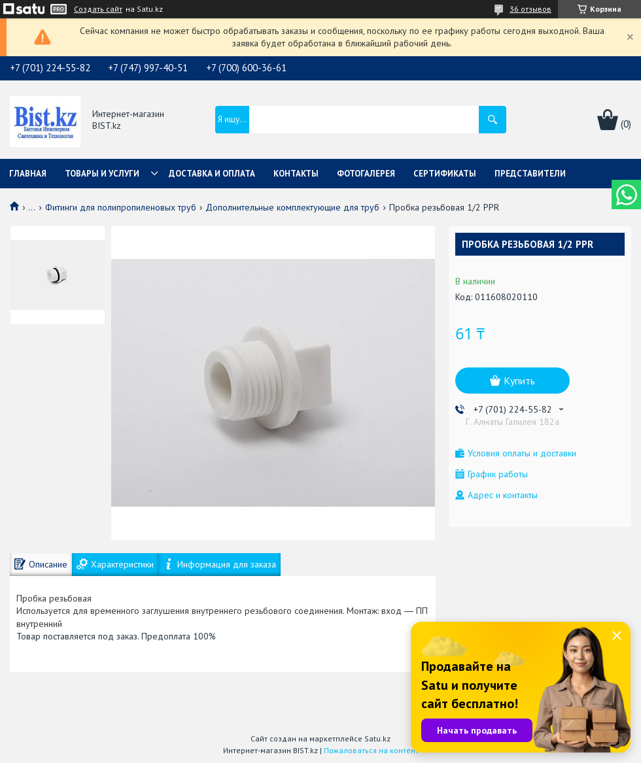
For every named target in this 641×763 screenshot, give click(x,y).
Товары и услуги (102, 173)
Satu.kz (377, 738)
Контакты (296, 173)
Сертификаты (444, 173)
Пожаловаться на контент (371, 750)
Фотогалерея (366, 173)
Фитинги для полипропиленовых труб (120, 207)
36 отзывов (530, 9)
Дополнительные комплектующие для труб (292, 207)
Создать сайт (98, 9)
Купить (519, 380)
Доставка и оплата (212, 173)
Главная (27, 173)
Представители (530, 173)
